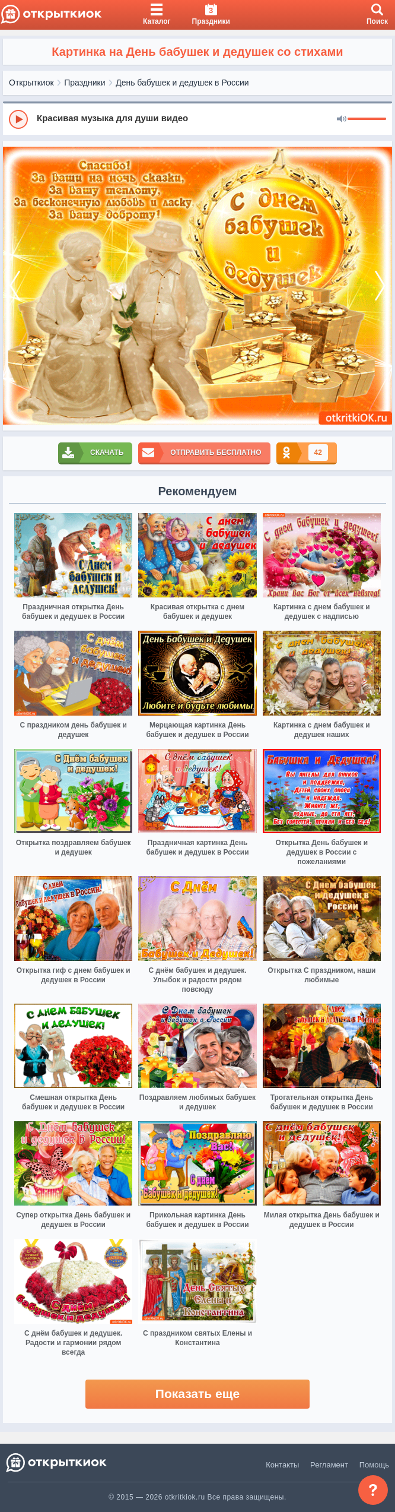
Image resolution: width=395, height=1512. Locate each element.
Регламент (329, 1464)
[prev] (15, 286)
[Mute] (342, 119)
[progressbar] (367, 119)
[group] (197, 119)
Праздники (84, 82)
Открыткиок (31, 82)
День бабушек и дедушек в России (182, 82)
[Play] (18, 119)
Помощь (374, 1464)
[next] (380, 286)
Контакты (282, 1464)
